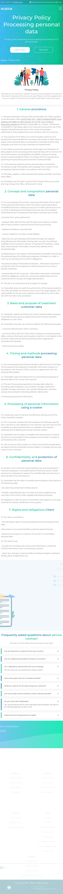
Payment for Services (40, 2)
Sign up (53, 2)
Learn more (20, 50)
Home (3, 60)
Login (60, 2)
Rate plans (43, 50)
